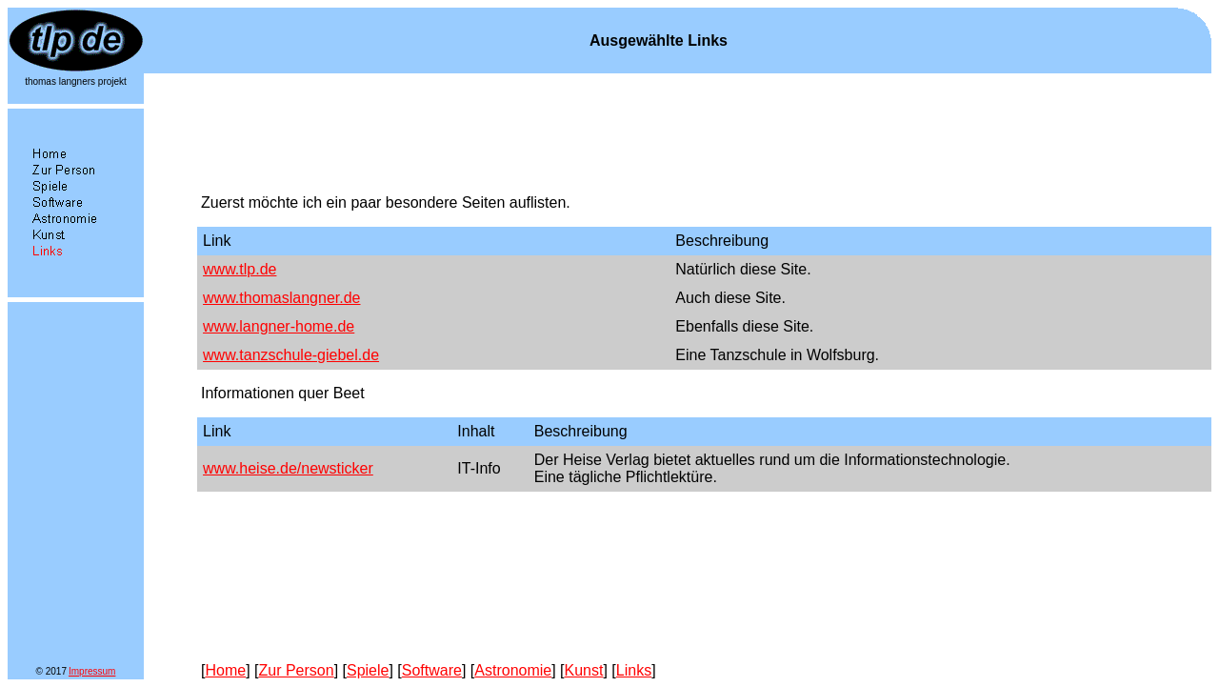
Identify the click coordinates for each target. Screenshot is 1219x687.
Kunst (584, 670)
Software (432, 670)
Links (633, 670)
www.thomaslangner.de (281, 298)
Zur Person (295, 670)
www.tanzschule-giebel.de (291, 355)
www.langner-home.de (278, 326)
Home (225, 670)
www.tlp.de (239, 269)
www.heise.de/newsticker (288, 468)
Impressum (92, 671)
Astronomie (512, 670)
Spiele (368, 670)
